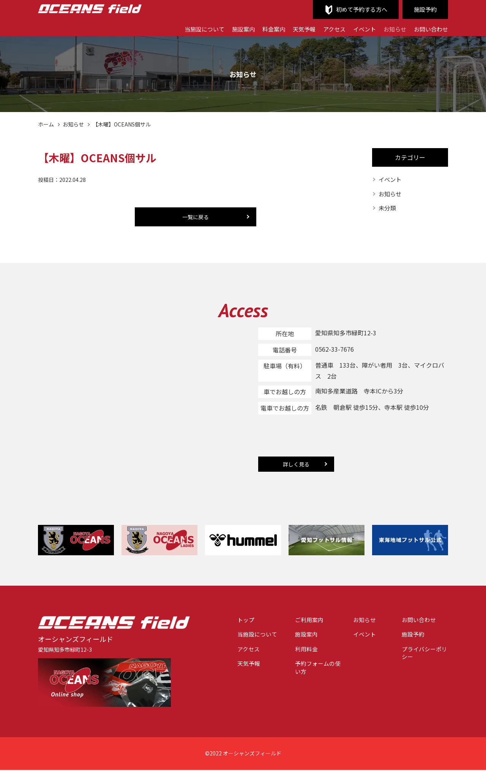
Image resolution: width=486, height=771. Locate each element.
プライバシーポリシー (422, 656)
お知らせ (392, 28)
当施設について (191, 28)
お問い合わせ (430, 28)
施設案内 (233, 28)
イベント (360, 28)
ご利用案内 (302, 621)
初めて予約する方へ (358, 9)
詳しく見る (296, 465)
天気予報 (296, 28)
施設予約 (424, 9)
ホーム (46, 124)
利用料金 (299, 652)
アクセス (328, 28)
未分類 (388, 209)
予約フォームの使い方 (311, 672)
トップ (235, 621)
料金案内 (264, 28)
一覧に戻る (195, 217)
